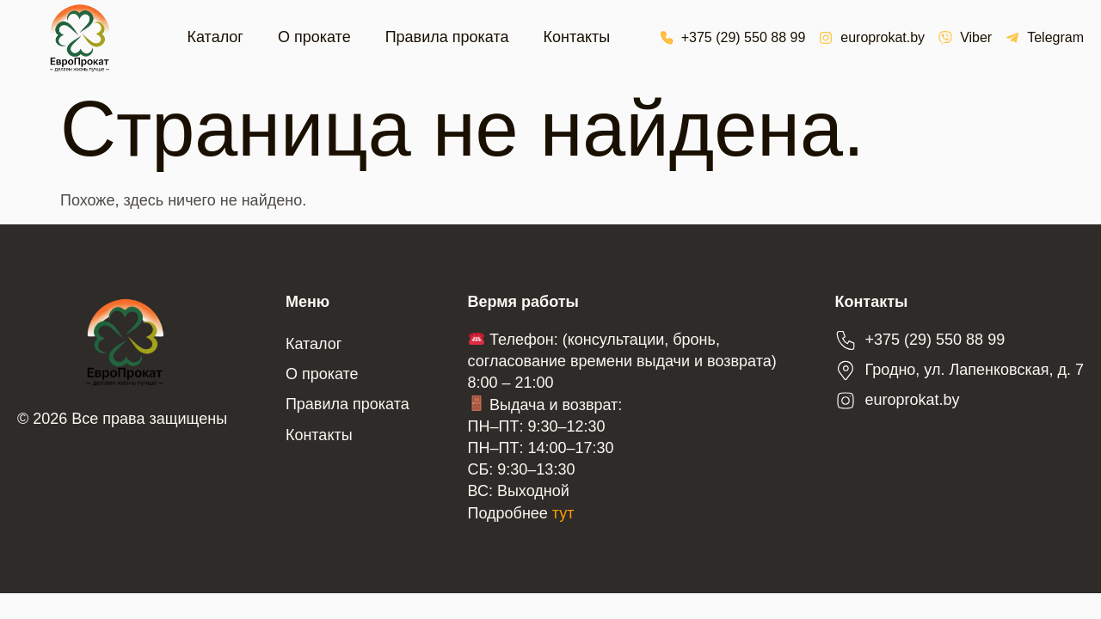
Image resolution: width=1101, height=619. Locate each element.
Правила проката (447, 37)
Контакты (576, 37)
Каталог (215, 37)
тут (563, 513)
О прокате (314, 37)
